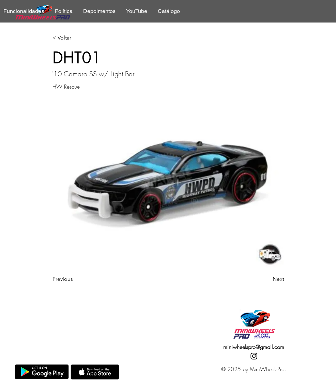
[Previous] (74, 279)
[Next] (267, 279)
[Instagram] (253, 356)
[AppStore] (95, 372)
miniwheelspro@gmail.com (253, 347)
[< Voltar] (74, 38)
